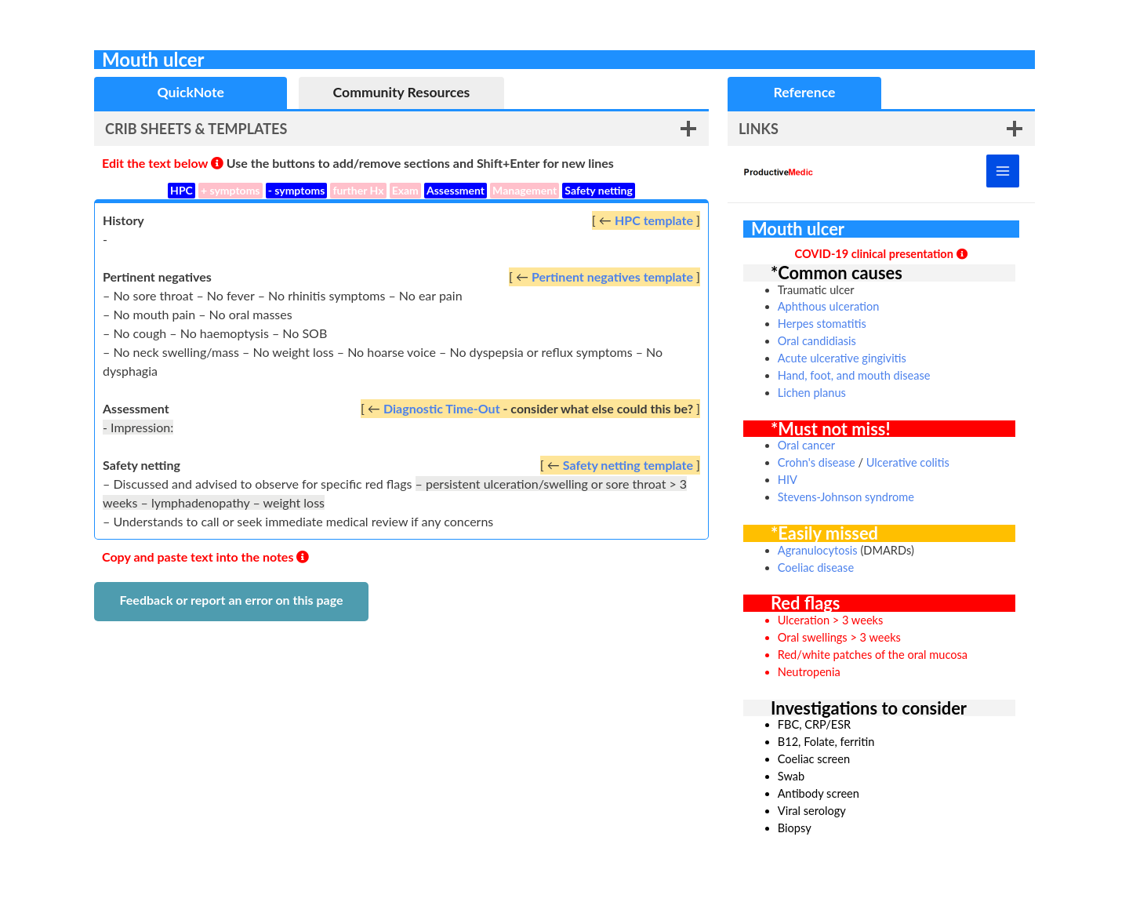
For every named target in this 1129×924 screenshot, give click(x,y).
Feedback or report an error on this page (231, 599)
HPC (181, 190)
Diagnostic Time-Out (441, 408)
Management (524, 190)
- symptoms (296, 190)
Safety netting (598, 190)
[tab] (190, 93)
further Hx (357, 190)
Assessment (456, 190)
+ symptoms (230, 190)
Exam (405, 190)
